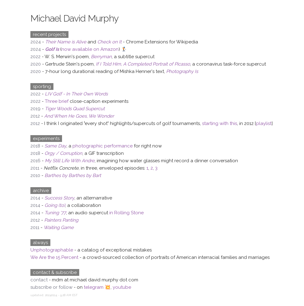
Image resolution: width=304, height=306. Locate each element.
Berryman (101, 56)
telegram (93, 287)
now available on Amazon (90, 49)
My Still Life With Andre (70, 160)
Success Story (59, 198)
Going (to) (55, 205)
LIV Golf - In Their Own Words (76, 94)
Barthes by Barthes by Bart (73, 175)
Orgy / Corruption (63, 153)
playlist (263, 123)
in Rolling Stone (126, 212)
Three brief (56, 101)
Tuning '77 (55, 212)
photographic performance (102, 146)
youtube (122, 287)
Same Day (55, 146)
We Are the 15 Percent (54, 257)
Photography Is (182, 71)
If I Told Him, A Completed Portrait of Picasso (143, 64)
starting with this (219, 123)
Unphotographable (51, 250)
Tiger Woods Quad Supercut (75, 108)
